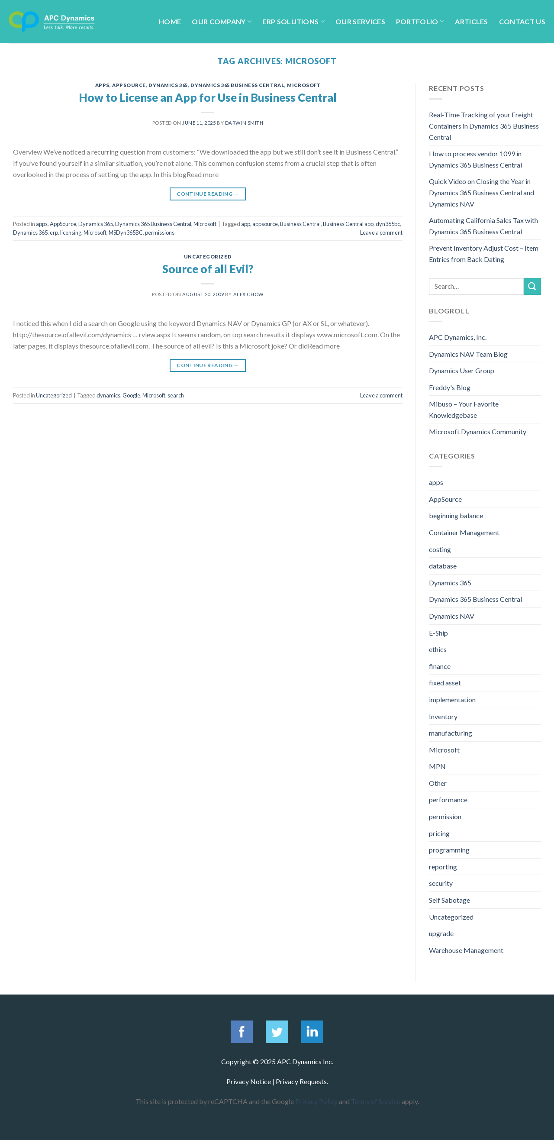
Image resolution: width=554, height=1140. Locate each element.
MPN (437, 766)
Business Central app (348, 223)
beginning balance (456, 515)
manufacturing (450, 733)
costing (440, 549)
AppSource (129, 85)
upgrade (441, 933)
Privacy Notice (248, 1081)
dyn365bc (388, 223)
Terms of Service (375, 1101)
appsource (265, 223)
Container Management (464, 532)
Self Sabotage (449, 900)
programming (449, 850)
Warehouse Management (466, 950)
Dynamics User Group (461, 370)
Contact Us (522, 21)
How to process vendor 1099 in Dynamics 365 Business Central (475, 159)
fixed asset (445, 682)
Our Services (360, 21)
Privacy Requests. (302, 1081)
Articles (471, 21)
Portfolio (420, 21)
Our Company (221, 21)
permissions (159, 232)
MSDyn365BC (126, 232)
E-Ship (438, 633)
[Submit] (532, 286)
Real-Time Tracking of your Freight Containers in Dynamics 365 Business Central (484, 125)
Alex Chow (248, 294)
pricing (439, 833)
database (443, 566)
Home (170, 21)
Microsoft (303, 85)
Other (438, 783)
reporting (443, 866)
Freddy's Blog (449, 387)
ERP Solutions (293, 21)
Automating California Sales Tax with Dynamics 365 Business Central (483, 226)
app (245, 223)
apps (102, 85)
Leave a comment (381, 232)
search (175, 395)
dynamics (108, 395)
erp (54, 232)
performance (448, 799)
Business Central (300, 223)
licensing (70, 232)
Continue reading (208, 194)
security (441, 883)
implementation (452, 699)
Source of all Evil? (208, 268)
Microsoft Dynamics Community (477, 431)
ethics (438, 649)
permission (445, 816)
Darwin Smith (244, 123)
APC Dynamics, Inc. (457, 337)
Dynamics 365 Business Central (237, 85)
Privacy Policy (316, 1101)
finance (440, 666)
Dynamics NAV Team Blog (468, 354)
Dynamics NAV (451, 616)
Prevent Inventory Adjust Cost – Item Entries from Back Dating (483, 253)
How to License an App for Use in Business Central (208, 97)
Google (131, 395)
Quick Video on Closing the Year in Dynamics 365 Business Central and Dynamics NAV (481, 192)
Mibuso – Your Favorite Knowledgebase (464, 409)
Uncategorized (208, 256)
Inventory (443, 716)
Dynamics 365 (168, 85)
